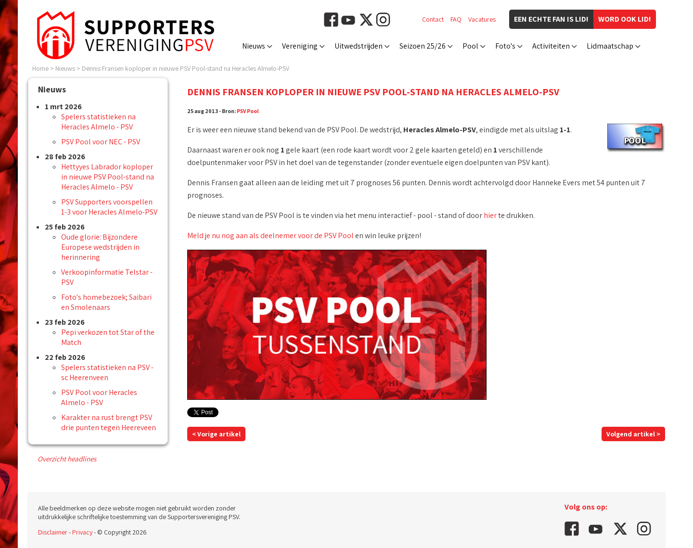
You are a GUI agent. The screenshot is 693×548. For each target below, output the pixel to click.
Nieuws (253, 46)
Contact (433, 19)
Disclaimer (52, 532)
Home (40, 68)
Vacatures (482, 19)
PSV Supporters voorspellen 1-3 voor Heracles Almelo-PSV (109, 207)
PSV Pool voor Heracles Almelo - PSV (99, 397)
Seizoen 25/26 (422, 46)
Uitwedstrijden (358, 46)
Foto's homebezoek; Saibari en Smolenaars (106, 302)
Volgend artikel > (633, 434)
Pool (470, 46)
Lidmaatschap (610, 46)
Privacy (82, 532)
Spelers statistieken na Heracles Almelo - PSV (98, 122)
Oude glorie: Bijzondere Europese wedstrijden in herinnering (100, 247)
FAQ (456, 19)
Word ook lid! (624, 19)
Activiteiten (551, 46)
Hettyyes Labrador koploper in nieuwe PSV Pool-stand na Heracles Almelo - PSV (107, 177)
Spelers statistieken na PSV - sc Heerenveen (107, 372)
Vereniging (300, 46)
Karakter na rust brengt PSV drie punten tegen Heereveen (108, 422)
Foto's (505, 46)
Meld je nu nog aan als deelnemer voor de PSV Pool (270, 235)
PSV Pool (248, 111)
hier (490, 215)
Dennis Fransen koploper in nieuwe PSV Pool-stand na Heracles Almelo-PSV (185, 68)
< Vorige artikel (216, 434)
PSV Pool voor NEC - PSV (100, 142)
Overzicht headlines (67, 458)
